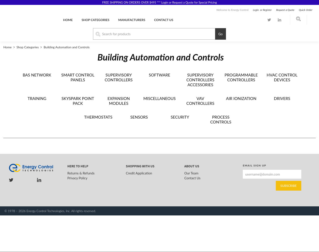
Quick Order (305, 10)
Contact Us (192, 178)
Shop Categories (95, 20)
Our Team (191, 173)
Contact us (163, 20)
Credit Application (139, 173)
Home (68, 20)
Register (267, 10)
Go (220, 34)
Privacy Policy (77, 178)
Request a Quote (285, 10)
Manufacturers (131, 20)
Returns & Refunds (81, 173)
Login (256, 10)
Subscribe (288, 186)
